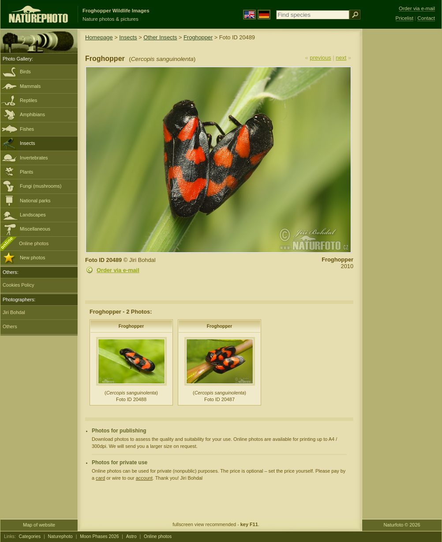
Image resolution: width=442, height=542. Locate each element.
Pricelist (404, 18)
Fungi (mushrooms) (40, 186)
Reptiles (28, 100)
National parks (35, 200)
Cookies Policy (18, 285)
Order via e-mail (118, 270)
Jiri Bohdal (14, 312)
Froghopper (198, 37)
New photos (32, 257)
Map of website (39, 524)
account (144, 478)
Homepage (99, 37)
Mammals (30, 86)
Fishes (27, 129)
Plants (26, 171)
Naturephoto (60, 536)
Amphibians (32, 114)
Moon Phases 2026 (99, 536)
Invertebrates (34, 157)
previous (320, 57)
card (100, 478)
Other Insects (160, 37)
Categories (30, 536)
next (341, 57)
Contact (426, 18)
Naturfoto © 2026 (402, 524)
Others (10, 326)
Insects (27, 143)
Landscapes (33, 214)
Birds (25, 71)
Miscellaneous (35, 228)
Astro (131, 536)
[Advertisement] (402, 170)
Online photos (34, 243)
